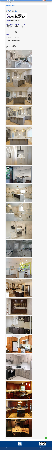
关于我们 (40, 447)
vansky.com (10, 447)
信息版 (11, 0)
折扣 (20, 0)
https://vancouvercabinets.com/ (11, 47)
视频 (15, 0)
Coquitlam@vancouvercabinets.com (16, 40)
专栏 (16, 0)
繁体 (45, 0)
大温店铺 (13, 0)
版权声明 (43, 447)
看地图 (16, 11)
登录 (42, 0)
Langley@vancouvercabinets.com (16, 45)
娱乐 (18, 0)
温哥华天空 (8, 0)
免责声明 (45, 447)
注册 (43, 0)
